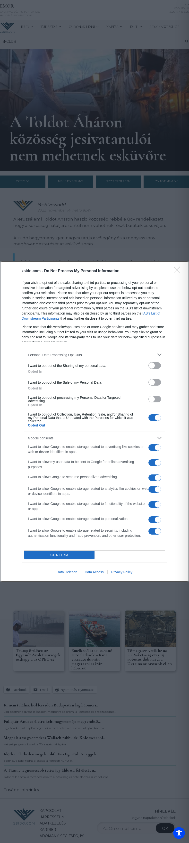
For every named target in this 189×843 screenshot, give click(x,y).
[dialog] (94, 421)
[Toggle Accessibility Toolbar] (179, 833)
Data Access (94, 572)
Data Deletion (67, 572)
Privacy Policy (121, 572)
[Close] (178, 271)
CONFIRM (59, 555)
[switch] (154, 365)
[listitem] (94, 354)
